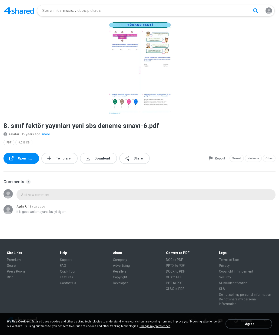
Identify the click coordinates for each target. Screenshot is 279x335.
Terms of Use (229, 260)
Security (225, 277)
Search (12, 265)
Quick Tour (68, 271)
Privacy (224, 265)
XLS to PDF (174, 277)
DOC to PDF (174, 260)
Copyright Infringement (236, 271)
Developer (120, 283)
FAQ (63, 265)
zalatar (11, 134)
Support (66, 260)
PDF (9, 142)
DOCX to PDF (175, 271)
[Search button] (255, 10)
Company (120, 260)
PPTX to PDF (175, 265)
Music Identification (233, 283)
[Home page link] (19, 10)
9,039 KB (24, 142)
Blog (10, 277)
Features (66, 277)
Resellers (119, 271)
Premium (14, 260)
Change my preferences (155, 326)
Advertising (121, 265)
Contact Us (68, 283)
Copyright (120, 277)
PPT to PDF (174, 283)
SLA (222, 289)
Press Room (16, 271)
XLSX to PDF (175, 289)
